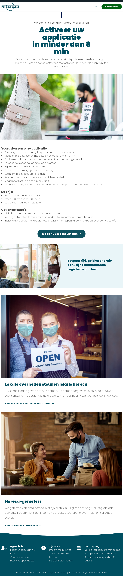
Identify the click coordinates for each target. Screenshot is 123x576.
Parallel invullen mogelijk (61, 560)
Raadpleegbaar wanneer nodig (101, 553)
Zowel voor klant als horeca (59, 555)
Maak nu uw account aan (61, 234)
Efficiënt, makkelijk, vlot (60, 549)
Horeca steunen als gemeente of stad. (29, 403)
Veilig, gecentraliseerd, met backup (102, 549)
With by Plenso (50, 573)
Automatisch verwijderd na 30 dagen (100, 559)
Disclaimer (75, 572)
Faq (95, 6)
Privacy (65, 572)
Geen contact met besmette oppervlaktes (22, 559)
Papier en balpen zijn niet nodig (22, 551)
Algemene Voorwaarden (95, 572)
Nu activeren (111, 6)
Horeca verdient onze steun (23, 525)
